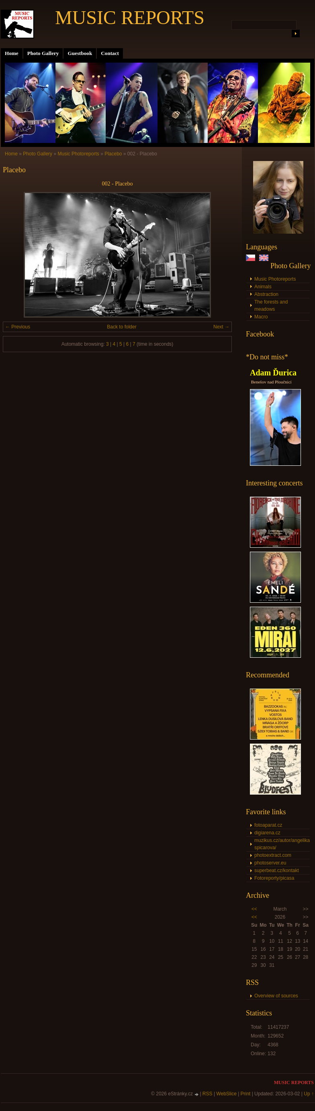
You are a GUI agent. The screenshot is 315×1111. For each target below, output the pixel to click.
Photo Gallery (43, 53)
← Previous (17, 327)
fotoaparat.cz (268, 825)
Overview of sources (276, 996)
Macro (261, 317)
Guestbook (80, 53)
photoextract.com (272, 855)
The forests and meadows (271, 305)
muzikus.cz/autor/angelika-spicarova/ (282, 844)
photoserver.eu (270, 863)
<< (254, 909)
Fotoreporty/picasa (274, 878)
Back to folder (121, 327)
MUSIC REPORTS (130, 17)
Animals (263, 286)
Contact (110, 53)
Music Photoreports (275, 279)
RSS (207, 1094)
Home (11, 53)
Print (246, 1094)
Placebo (113, 154)
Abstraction (266, 294)
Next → (221, 327)
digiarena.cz (267, 833)
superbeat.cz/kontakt (276, 870)
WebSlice (226, 1094)
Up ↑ (309, 1094)
